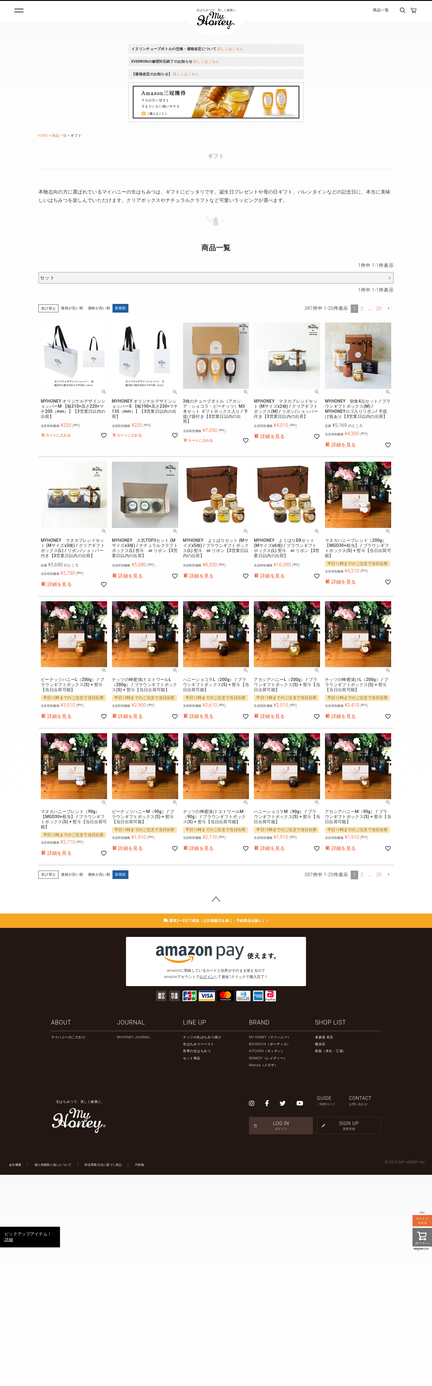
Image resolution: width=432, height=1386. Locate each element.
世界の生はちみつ (197, 1262)
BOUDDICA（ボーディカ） (269, 1255)
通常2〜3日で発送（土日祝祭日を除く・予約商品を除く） (216, 1132)
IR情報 (139, 1376)
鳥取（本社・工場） (330, 1262)
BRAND (259, 1233)
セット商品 (191, 1269)
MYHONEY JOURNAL (133, 1248)
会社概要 (15, 1376)
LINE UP (194, 1233)
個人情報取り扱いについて (53, 1376)
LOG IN (281, 1337)
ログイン (207, 1188)
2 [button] (362, 520)
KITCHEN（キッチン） (266, 1262)
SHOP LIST (330, 1233)
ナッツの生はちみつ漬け (202, 1248)
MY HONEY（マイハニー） (270, 1248)
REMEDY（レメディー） (268, 1269)
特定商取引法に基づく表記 (103, 1376)
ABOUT (61, 1233)
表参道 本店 (324, 1248)
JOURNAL (131, 1233)
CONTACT (365, 1312)
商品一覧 (381, 10)
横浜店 (320, 1255)
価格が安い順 (72, 520)
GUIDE (333, 1312)
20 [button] (379, 520)
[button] (389, 519)
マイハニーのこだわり (68, 1248)
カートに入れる (422, 1220)
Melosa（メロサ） (263, 1276)
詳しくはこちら (230, 49)
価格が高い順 (99, 520)
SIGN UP (349, 1337)
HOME (43, 136)
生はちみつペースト (198, 1255)
